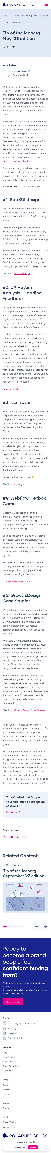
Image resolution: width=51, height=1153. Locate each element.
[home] (19, 4)
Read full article (11, 388)
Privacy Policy (9, 1122)
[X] (18, 837)
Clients (6, 1094)
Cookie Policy (9, 1126)
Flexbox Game (16, 581)
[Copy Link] (5, 837)
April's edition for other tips (17, 160)
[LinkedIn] (11, 837)
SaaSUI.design (22, 273)
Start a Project (12, 1001)
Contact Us (8, 1108)
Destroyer (19, 484)
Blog (5, 15)
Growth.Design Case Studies (29, 710)
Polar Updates (9, 1061)
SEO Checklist (9, 1070)
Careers (6, 1089)
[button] (45, 4)
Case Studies (9, 1057)
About (5, 1084)
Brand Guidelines (11, 1066)
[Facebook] (24, 837)
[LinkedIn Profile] (28, 71)
